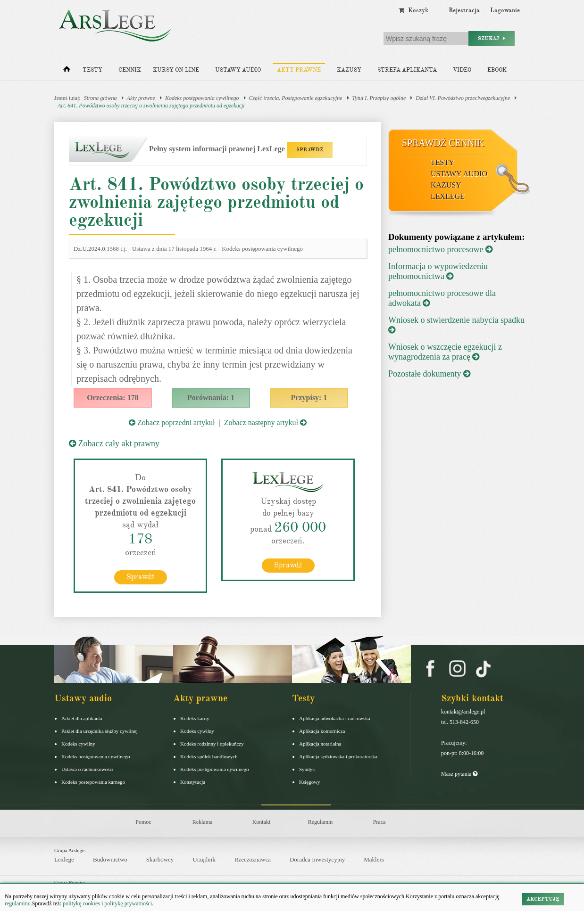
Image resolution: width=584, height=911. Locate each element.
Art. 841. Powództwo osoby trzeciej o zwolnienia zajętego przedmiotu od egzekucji (151, 105)
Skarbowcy (160, 859)
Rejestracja (464, 10)
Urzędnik (203, 859)
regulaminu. (18, 903)
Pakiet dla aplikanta (81, 718)
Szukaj (491, 38)
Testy (92, 70)
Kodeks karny (194, 718)
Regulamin (320, 822)
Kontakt (261, 822)
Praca (379, 822)
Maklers (374, 859)
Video (462, 70)
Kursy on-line (176, 70)
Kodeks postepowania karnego (93, 782)
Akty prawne (299, 70)
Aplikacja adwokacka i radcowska (334, 718)
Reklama (202, 822)
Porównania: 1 (210, 398)
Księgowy (309, 782)
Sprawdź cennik (443, 143)
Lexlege (64, 859)
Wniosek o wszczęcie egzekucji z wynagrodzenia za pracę (445, 351)
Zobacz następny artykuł (265, 423)
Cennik (129, 70)
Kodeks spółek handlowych (209, 756)
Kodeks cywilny (78, 744)
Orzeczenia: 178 (113, 398)
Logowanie (505, 10)
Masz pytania (459, 774)
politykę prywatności (128, 903)
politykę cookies (81, 903)
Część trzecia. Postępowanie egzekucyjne (295, 98)
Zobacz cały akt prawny (114, 443)
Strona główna (100, 98)
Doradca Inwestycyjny (317, 859)
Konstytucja (192, 782)
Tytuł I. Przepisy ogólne (379, 98)
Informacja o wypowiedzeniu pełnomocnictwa (438, 271)
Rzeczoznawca (252, 859)
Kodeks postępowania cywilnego (202, 98)
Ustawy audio (238, 70)
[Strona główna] (67, 71)
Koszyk (413, 10)
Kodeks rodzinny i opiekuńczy (212, 744)
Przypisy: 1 (309, 398)
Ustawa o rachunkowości (87, 769)
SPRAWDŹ (309, 150)
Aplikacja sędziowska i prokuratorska (338, 756)
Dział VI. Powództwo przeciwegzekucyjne (463, 98)
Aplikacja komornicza (322, 731)
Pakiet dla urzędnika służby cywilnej (99, 731)
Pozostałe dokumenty (429, 373)
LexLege (448, 196)
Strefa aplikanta (407, 70)
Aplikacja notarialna (320, 744)
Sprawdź (140, 577)
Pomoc (143, 822)
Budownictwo (110, 859)
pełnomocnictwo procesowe (440, 249)
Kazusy (349, 70)
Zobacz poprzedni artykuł (172, 423)
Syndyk (307, 769)
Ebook (497, 70)
